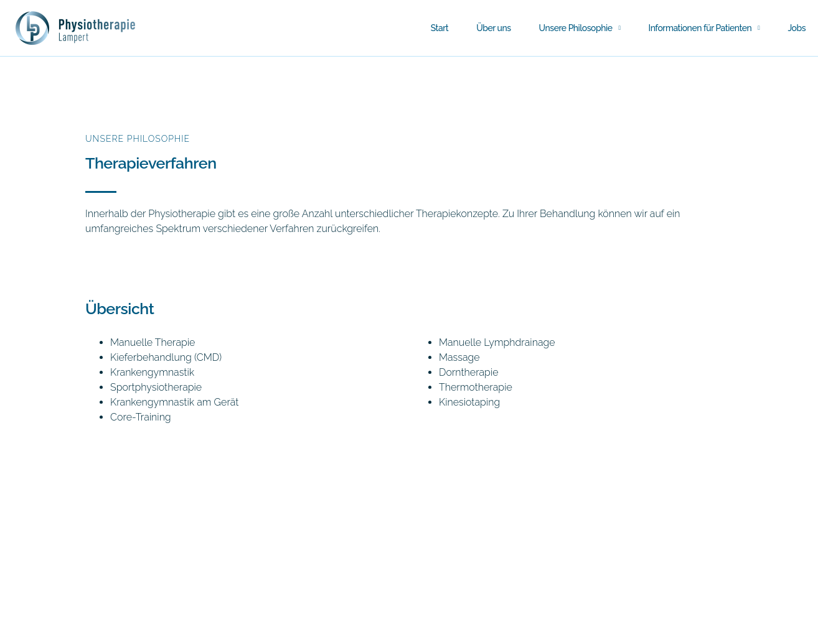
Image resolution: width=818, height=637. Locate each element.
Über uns (493, 28)
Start (440, 28)
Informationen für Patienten (704, 28)
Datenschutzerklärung (228, 628)
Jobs (796, 28)
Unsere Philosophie (580, 28)
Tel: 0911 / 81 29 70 (51, 628)
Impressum (136, 628)
